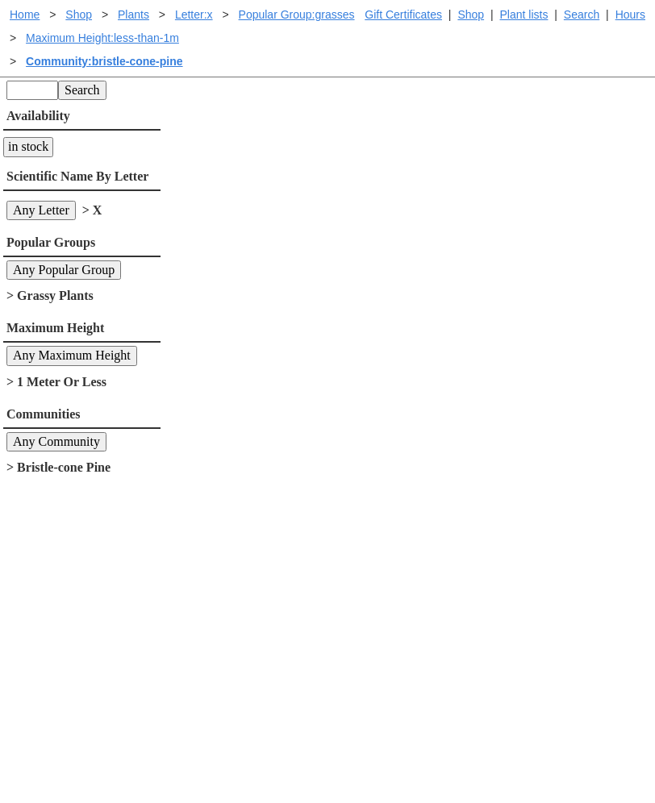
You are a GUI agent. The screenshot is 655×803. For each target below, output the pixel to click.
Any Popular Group (64, 270)
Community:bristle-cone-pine (104, 61)
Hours (630, 14)
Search (581, 14)
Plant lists (524, 14)
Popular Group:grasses (297, 14)
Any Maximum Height (72, 355)
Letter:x (194, 14)
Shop (470, 14)
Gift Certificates (403, 14)
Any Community (56, 441)
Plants (133, 14)
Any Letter (41, 210)
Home (25, 14)
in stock (28, 146)
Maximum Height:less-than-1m (102, 37)
